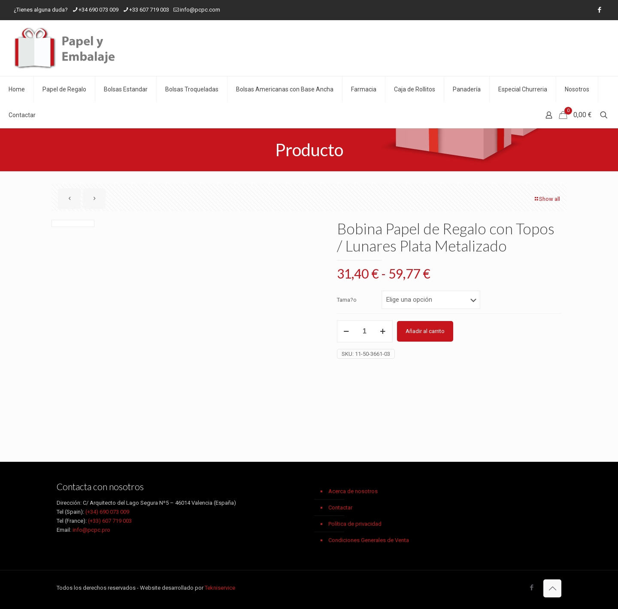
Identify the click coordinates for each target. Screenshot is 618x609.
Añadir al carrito (425, 331)
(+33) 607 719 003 (110, 521)
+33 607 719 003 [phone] (149, 9)
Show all (546, 199)
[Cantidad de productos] (365, 331)
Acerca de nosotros (353, 491)
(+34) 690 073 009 (107, 512)
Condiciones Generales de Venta (368, 540)
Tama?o (347, 300)
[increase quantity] (383, 331)
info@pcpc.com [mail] (200, 9)
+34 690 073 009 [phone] (98, 9)
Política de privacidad (355, 524)
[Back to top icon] (552, 588)
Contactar (340, 507)
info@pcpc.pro (91, 530)
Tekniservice (220, 588)
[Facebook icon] (599, 10)
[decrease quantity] (346, 331)
